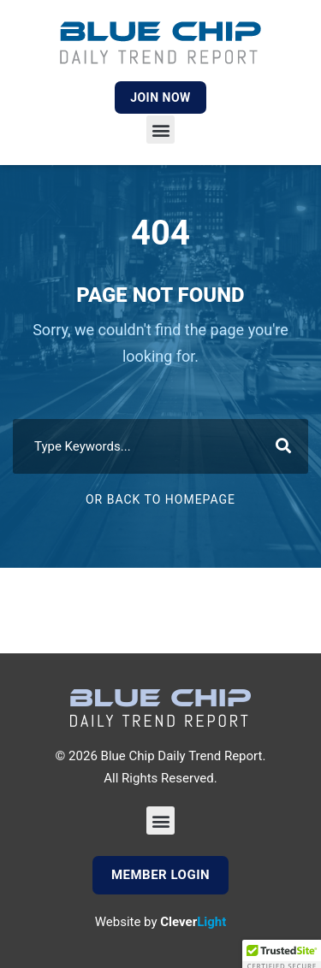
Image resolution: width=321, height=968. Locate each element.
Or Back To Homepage (160, 499)
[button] (160, 129)
